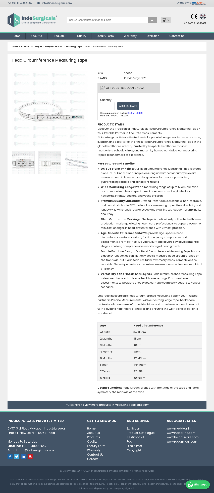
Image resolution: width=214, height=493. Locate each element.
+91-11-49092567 (22, 3)
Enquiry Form (105, 36)
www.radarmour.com (182, 442)
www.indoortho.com (181, 433)
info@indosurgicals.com (57, 3)
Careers (92, 459)
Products (59, 36)
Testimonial (135, 437)
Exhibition (153, 36)
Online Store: (184, 2)
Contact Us (176, 36)
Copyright (134, 450)
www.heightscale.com (183, 437)
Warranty (130, 36)
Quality (81, 36)
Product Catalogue (141, 433)
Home (16, 36)
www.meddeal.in (179, 428)
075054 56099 (135, 113)
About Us (36, 36)
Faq (129, 442)
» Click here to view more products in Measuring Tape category (107, 405)
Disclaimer (134, 446)
